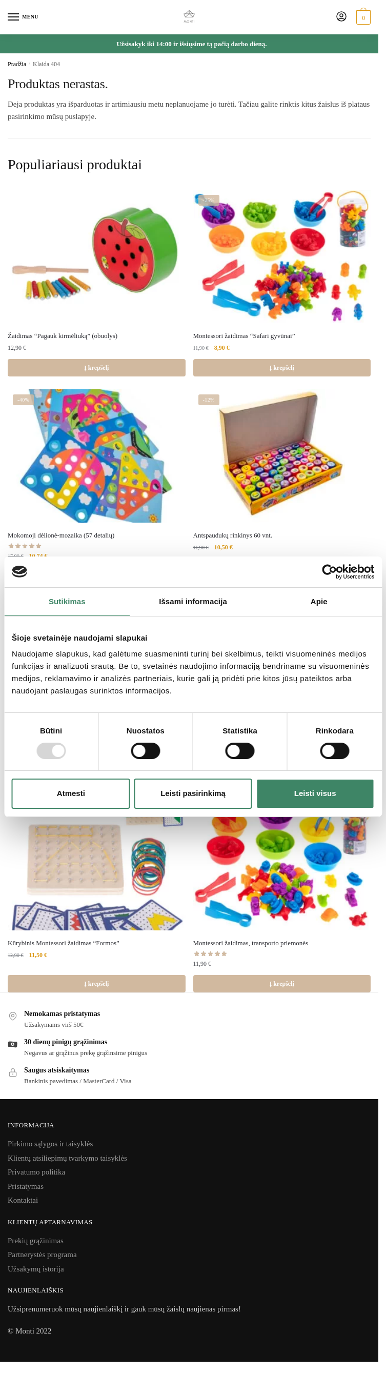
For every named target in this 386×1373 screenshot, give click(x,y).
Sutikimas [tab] (67, 600)
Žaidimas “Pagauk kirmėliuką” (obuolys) (62, 336)
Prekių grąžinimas (36, 1241)
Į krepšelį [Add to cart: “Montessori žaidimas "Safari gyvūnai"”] (282, 367)
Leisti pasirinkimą (193, 793)
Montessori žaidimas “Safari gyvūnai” (244, 336)
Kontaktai (23, 1200)
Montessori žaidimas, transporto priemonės (251, 943)
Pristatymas (26, 1186)
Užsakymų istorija (36, 1269)
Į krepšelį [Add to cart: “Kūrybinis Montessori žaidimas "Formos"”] (96, 983)
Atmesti (71, 793)
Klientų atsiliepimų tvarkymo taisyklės (67, 1158)
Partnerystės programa (42, 1254)
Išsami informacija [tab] (193, 600)
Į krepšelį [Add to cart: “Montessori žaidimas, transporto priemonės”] (282, 983)
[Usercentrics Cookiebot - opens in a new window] (329, 571)
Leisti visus (315, 793)
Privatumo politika (36, 1172)
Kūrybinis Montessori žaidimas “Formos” (63, 943)
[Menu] (23, 17)
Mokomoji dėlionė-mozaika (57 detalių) (61, 535)
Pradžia (17, 64)
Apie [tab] (319, 600)
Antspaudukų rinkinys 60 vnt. (233, 535)
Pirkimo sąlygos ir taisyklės (50, 1144)
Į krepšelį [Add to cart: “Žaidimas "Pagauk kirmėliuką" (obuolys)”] (96, 367)
